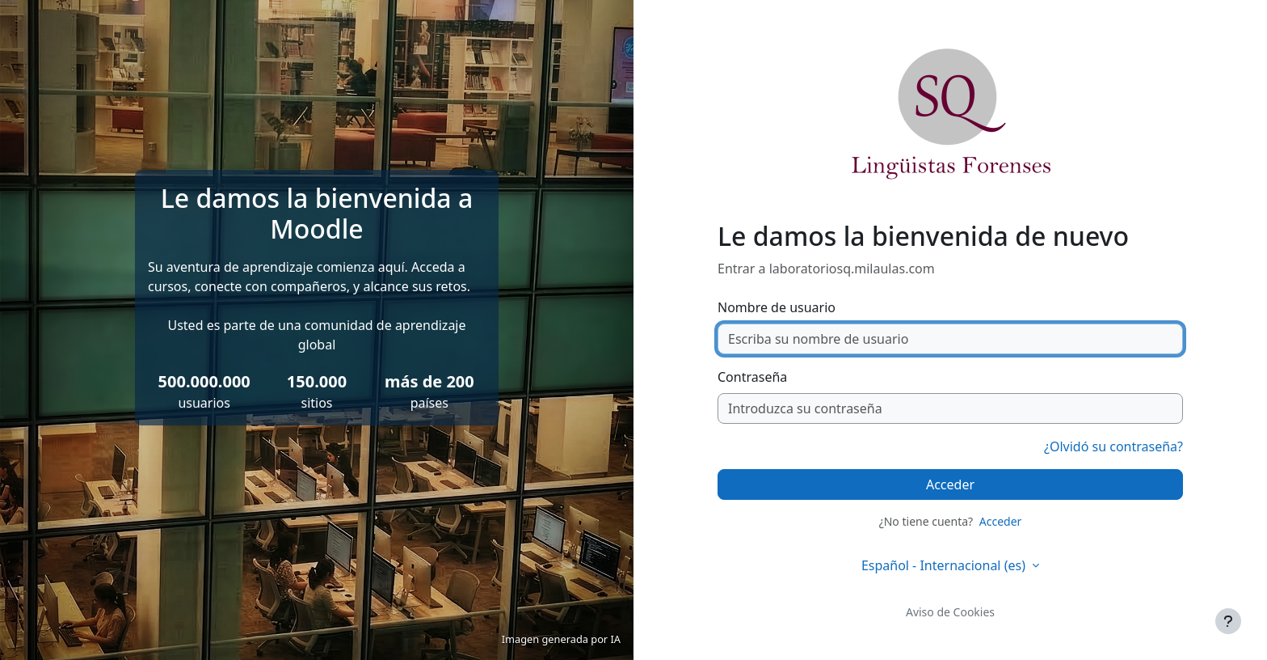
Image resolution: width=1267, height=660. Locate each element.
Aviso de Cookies (950, 612)
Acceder (950, 484)
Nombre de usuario (777, 307)
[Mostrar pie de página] (1228, 621)
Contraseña (752, 377)
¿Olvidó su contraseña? (1113, 446)
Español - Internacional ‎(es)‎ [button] (945, 565)
